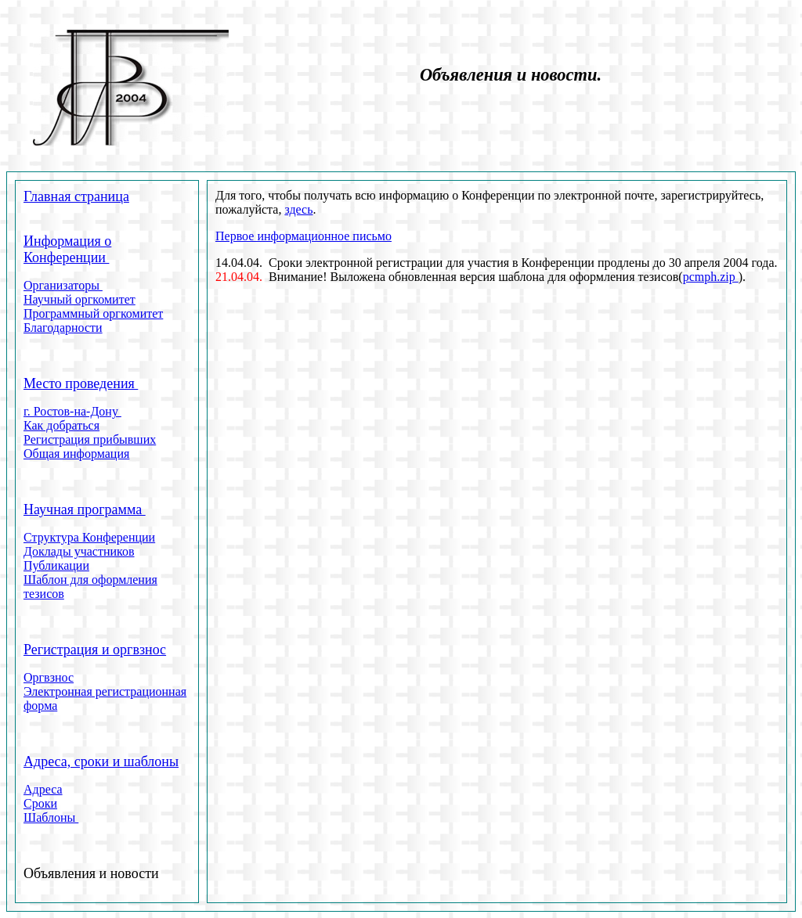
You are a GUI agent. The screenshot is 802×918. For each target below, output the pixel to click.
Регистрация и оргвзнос (94, 649)
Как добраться (61, 425)
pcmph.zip (711, 276)
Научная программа (84, 509)
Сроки (40, 803)
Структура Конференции (89, 537)
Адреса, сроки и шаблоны (101, 761)
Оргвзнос (48, 677)
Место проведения (80, 383)
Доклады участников (79, 551)
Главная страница (76, 196)
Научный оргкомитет (79, 299)
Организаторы (63, 285)
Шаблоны (50, 817)
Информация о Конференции (67, 249)
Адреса (43, 789)
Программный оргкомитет (93, 313)
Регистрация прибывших (89, 439)
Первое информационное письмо (303, 236)
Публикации (56, 565)
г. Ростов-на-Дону (72, 411)
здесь (298, 209)
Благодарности (63, 327)
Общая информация (76, 453)
